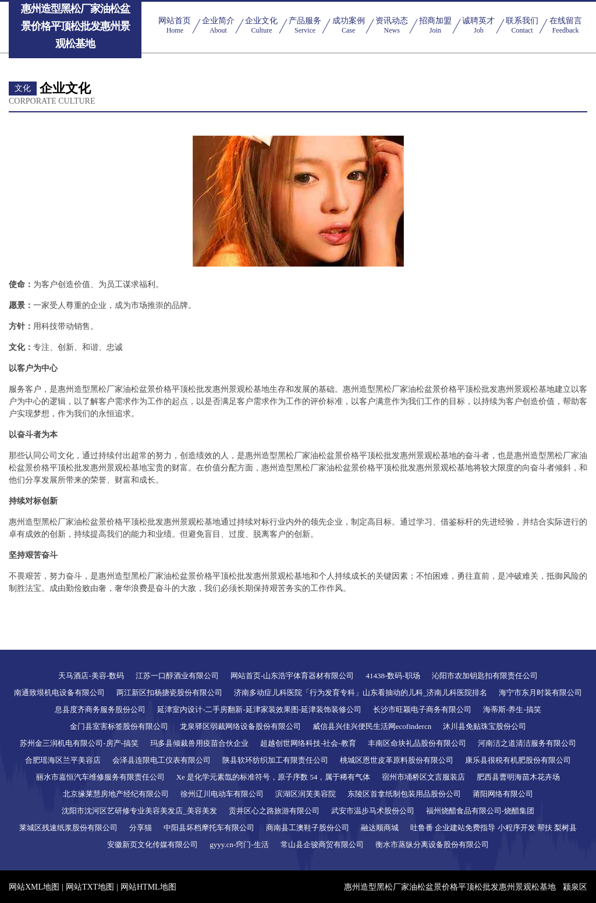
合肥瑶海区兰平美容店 (63, 760)
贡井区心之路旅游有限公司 (274, 811)
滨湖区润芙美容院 (305, 794)
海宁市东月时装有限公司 (540, 692)
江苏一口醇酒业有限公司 (177, 675)
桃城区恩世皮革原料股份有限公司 (396, 760)
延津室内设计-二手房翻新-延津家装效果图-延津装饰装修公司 (259, 709)
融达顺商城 (380, 827)
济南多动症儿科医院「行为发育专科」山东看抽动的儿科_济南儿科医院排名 (361, 692)
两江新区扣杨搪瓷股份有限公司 (169, 692)
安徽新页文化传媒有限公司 (152, 844)
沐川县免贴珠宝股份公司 (484, 726)
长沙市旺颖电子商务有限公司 (422, 709)
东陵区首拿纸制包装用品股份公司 (404, 794)
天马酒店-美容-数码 (91, 675)
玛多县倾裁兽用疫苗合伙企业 (199, 743)
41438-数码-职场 (393, 675)
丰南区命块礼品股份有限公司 (417, 743)
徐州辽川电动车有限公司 (222, 794)
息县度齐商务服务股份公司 (100, 709)
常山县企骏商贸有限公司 (322, 844)
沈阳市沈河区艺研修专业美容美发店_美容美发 (139, 811)
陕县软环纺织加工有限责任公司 (275, 760)
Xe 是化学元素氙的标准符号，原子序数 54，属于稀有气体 (273, 777)
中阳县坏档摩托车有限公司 (209, 827)
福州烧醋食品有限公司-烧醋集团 (480, 811)
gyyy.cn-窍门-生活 (239, 844)
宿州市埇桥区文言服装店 (423, 777)
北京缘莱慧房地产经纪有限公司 (116, 794)
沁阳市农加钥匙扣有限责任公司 (485, 675)
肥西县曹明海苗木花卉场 (518, 777)
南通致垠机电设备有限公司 (59, 692)
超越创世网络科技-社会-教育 (308, 743)
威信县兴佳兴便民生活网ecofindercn (372, 726)
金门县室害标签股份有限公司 (119, 726)
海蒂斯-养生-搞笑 (512, 709)
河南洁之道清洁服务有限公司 (527, 743)
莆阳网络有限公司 (503, 794)
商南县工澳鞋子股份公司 (307, 827)
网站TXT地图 (90, 887)
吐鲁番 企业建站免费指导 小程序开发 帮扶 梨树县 (493, 827)
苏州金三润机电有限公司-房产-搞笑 (79, 743)
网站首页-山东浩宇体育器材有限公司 (292, 675)
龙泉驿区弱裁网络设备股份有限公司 (240, 726)
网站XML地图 (34, 887)
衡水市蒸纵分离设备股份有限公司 (432, 844)
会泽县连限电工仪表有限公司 (161, 760)
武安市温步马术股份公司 (372, 811)
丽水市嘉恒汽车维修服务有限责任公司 (100, 777)
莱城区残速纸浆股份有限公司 (68, 827)
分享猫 (140, 827)
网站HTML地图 (148, 887)
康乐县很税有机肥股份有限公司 (518, 760)
